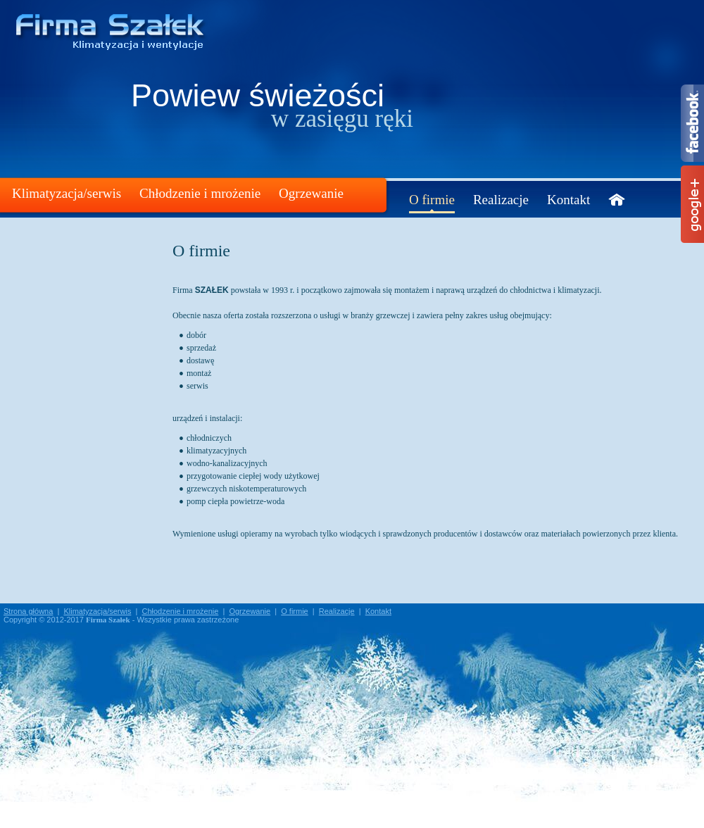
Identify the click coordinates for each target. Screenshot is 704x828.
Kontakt (568, 199)
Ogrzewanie (311, 193)
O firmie (432, 199)
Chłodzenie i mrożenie (199, 193)
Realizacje (501, 199)
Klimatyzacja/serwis (66, 193)
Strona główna (28, 611)
